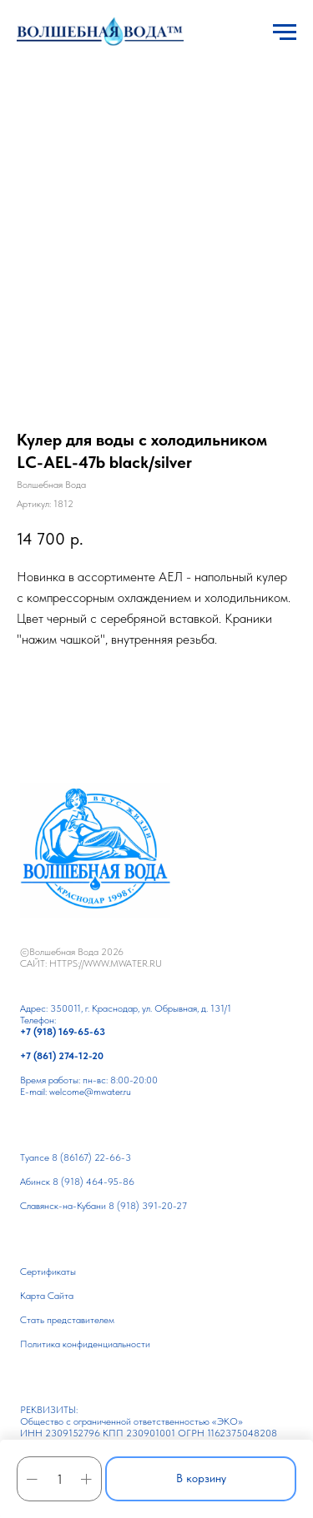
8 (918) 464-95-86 (93, 1181)
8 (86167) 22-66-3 (91, 1157)
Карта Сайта (46, 1295)
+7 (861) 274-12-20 (61, 1056)
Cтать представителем (67, 1320)
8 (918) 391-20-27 (148, 1206)
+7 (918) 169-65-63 (62, 1032)
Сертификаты (48, 1271)
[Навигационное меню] (284, 32)
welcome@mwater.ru (90, 1091)
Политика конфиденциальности (85, 1344)
